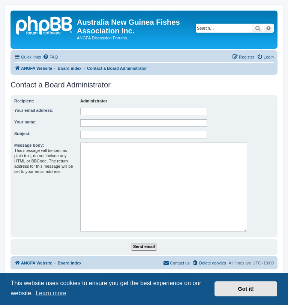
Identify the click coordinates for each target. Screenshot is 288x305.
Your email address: (33, 110)
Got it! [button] (246, 289)
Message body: (29, 145)
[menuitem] (50, 57)
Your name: (25, 122)
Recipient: (24, 101)
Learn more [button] (51, 293)
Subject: (22, 133)
